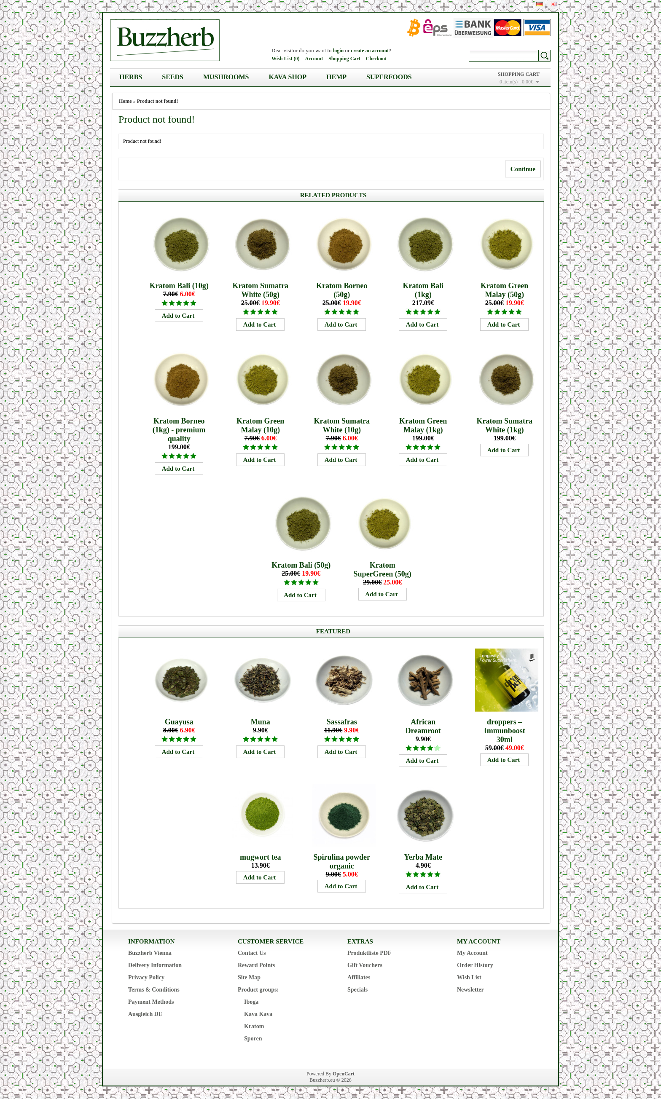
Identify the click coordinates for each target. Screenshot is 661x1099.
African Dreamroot (423, 726)
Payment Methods (151, 1002)
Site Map (249, 977)
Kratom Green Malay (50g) (504, 290)
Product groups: (258, 989)
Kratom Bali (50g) (300, 565)
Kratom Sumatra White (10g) (341, 425)
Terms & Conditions (154, 989)
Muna (260, 722)
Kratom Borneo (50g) (341, 290)
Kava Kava (258, 1014)
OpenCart (344, 1074)
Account (314, 59)
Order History (475, 965)
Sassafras (342, 722)
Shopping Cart (344, 59)
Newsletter (470, 989)
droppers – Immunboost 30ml (504, 731)
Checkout (376, 59)
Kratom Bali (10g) (179, 285)
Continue (523, 169)
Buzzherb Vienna (150, 953)
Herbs (130, 76)
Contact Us (252, 953)
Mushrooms (226, 76)
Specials (357, 989)
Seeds (172, 76)
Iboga (251, 1002)
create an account (370, 51)
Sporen (253, 1038)
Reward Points (256, 965)
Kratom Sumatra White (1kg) (504, 425)
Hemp (336, 76)
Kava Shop (287, 76)
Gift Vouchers (364, 965)
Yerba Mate (423, 857)
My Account (472, 953)
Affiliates (358, 977)
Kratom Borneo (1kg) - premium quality (179, 430)
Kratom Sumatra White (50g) (260, 290)
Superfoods (389, 76)
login (338, 51)
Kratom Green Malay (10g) (260, 425)
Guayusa (179, 722)
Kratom (254, 1026)
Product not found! (157, 101)
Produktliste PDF (369, 953)
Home (125, 101)
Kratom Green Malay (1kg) (423, 425)
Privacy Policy (146, 977)
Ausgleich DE (145, 1014)
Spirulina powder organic (341, 861)
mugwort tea (260, 857)
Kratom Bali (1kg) (423, 290)
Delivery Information (155, 965)
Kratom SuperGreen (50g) (382, 569)
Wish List (469, 977)
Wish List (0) (285, 59)
